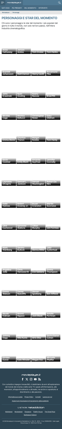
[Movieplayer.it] (14, 2)
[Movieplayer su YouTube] (35, 379)
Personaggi (16, 12)
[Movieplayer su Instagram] (31, 379)
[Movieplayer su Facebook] (22, 379)
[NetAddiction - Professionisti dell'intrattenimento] (36, 407)
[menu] (2, 2)
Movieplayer (6, 12)
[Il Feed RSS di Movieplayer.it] (39, 379)
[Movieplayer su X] (27, 379)
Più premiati (17, 8)
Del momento (30, 8)
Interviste (43, 8)
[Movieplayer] (31, 375)
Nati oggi (5, 8)
